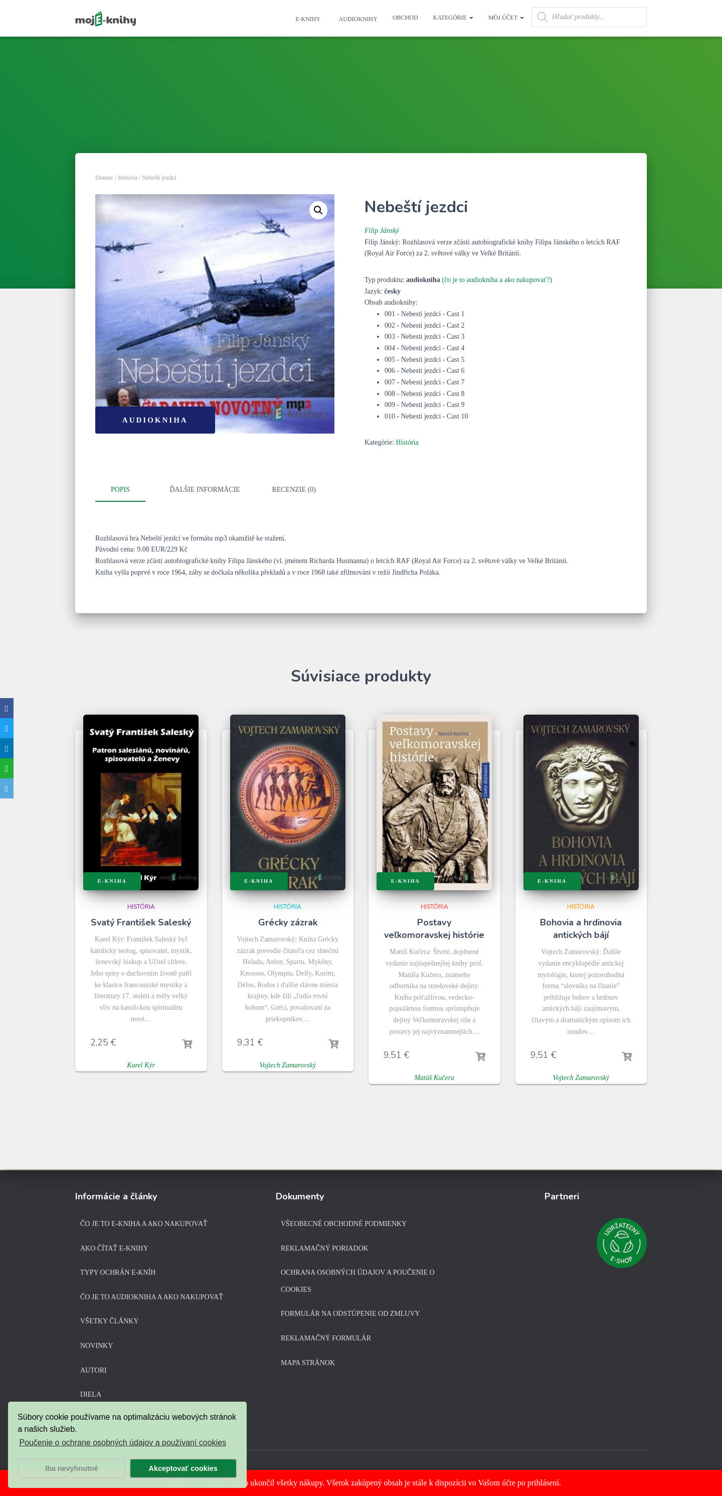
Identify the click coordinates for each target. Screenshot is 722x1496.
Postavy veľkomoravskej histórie (434, 927)
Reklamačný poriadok (325, 1248)
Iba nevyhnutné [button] (71, 1468)
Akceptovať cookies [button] (183, 1468)
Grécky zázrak (287, 921)
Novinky (96, 1345)
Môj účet (506, 17)
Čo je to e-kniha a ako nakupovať (144, 1224)
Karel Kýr (141, 1064)
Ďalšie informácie (205, 489)
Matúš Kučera (434, 1077)
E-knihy (307, 19)
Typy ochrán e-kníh (117, 1272)
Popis (120, 489)
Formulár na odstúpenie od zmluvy (350, 1313)
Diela (90, 1394)
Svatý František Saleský (141, 921)
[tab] (127, 490)
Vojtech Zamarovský (287, 1064)
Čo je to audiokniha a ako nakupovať (151, 1297)
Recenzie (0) (293, 489)
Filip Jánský (382, 230)
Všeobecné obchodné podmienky (344, 1224)
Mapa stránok (308, 1363)
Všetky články (109, 1321)
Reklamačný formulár (326, 1338)
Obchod (405, 17)
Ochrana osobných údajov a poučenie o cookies (358, 1281)
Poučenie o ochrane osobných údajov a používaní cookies (122, 1442)
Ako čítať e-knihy (114, 1248)
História (127, 177)
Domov (104, 177)
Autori (93, 1370)
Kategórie (453, 17)
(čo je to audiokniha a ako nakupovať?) (497, 280)
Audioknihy (357, 19)
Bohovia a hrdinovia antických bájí (581, 927)
